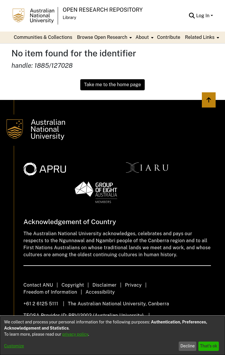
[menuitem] (104, 37)
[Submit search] (191, 15)
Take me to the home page (112, 84)
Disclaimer (104, 285)
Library (69, 17)
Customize (14, 346)
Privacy (133, 285)
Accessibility (100, 292)
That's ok (208, 346)
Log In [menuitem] (202, 15)
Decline (187, 346)
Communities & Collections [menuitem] (43, 37)
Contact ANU (38, 285)
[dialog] (112, 335)
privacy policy (75, 334)
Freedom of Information (50, 292)
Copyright (73, 285)
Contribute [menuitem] (168, 37)
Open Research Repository (103, 10)
